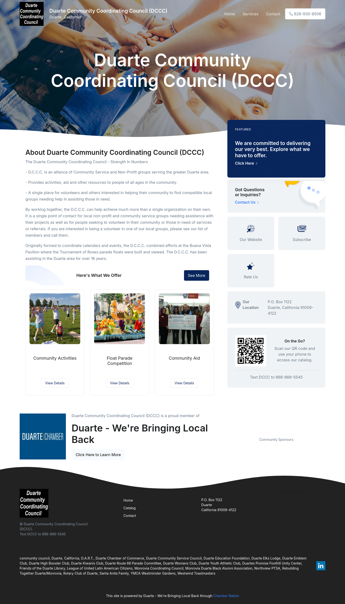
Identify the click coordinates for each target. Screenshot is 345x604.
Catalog (129, 508)
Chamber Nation (226, 596)
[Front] (33, 14)
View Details (54, 383)
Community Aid (184, 358)
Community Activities (54, 358)
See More (196, 275)
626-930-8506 (305, 13)
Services (251, 13)
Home (229, 13)
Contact (273, 13)
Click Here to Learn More (98, 454)
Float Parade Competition (119, 361)
